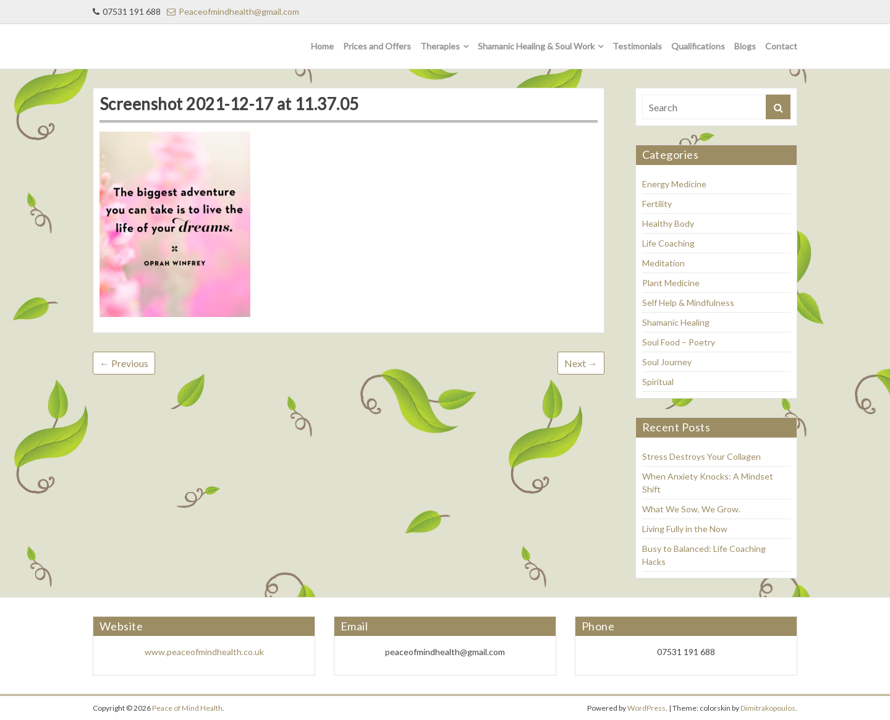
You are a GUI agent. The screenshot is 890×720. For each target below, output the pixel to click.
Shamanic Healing (676, 322)
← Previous (124, 363)
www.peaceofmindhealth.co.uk (204, 651)
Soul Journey (667, 362)
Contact (781, 46)
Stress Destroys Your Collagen (701, 456)
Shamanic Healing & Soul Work (536, 46)
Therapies (440, 46)
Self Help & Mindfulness (688, 302)
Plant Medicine (671, 282)
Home (322, 46)
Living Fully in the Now (684, 528)
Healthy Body (668, 223)
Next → (581, 363)
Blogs (745, 46)
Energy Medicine (674, 184)
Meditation (663, 263)
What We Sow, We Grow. (691, 509)
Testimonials (637, 46)
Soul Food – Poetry (678, 342)
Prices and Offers (377, 46)
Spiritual (658, 381)
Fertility (657, 203)
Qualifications (698, 46)
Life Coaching (668, 243)
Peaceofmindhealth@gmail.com (233, 11)
